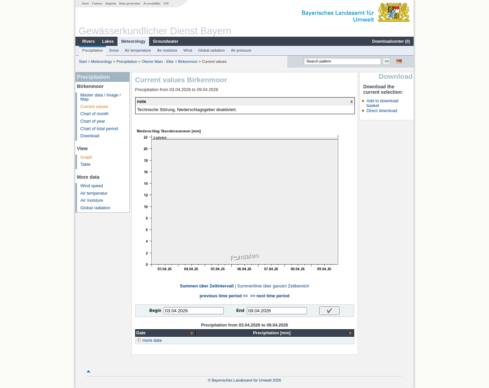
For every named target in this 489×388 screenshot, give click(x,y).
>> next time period (269, 296)
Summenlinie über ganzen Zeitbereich (273, 286)
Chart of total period (99, 128)
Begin (155, 310)
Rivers (88, 41)
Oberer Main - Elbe (158, 61)
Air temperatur (94, 193)
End (240, 310)
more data (152, 340)
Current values (94, 106)
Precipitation (92, 50)
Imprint (111, 3)
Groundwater (165, 41)
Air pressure (241, 50)
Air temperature (138, 50)
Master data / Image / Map (100, 97)
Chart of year (92, 121)
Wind (187, 50)
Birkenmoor (188, 61)
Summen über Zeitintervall (207, 286)
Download (89, 136)
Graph (86, 157)
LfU (166, 3)
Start (85, 3)
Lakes (108, 41)
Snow (114, 50)
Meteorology (133, 41)
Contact (97, 3)
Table (85, 164)
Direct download (381, 110)
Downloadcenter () (391, 41)
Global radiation (211, 50)
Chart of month (94, 113)
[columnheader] (165, 333)
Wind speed (91, 185)
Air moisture (167, 50)
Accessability (152, 3)
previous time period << (224, 296)
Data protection (129, 3)
